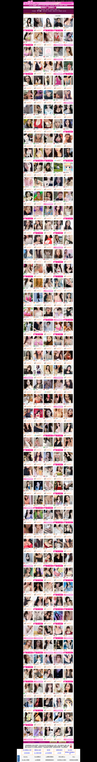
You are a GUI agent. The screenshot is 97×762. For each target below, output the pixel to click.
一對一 (41, 114)
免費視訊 (31, 27)
